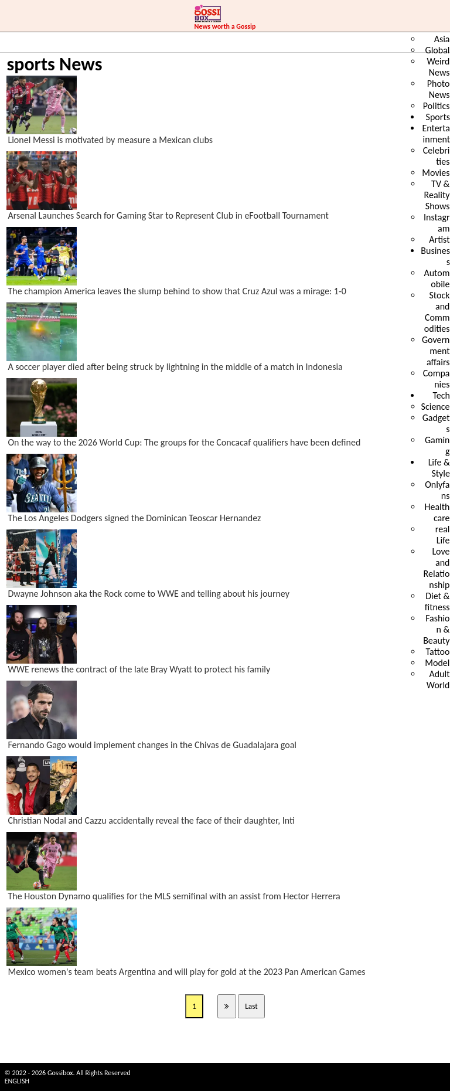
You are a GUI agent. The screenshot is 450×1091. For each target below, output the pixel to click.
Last (251, 1006)
